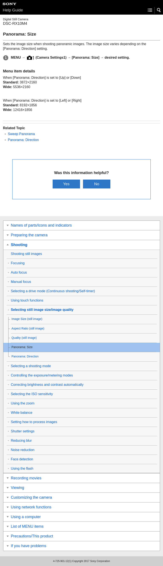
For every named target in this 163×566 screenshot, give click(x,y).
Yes (66, 184)
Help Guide (13, 10)
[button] (159, 10)
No (96, 184)
